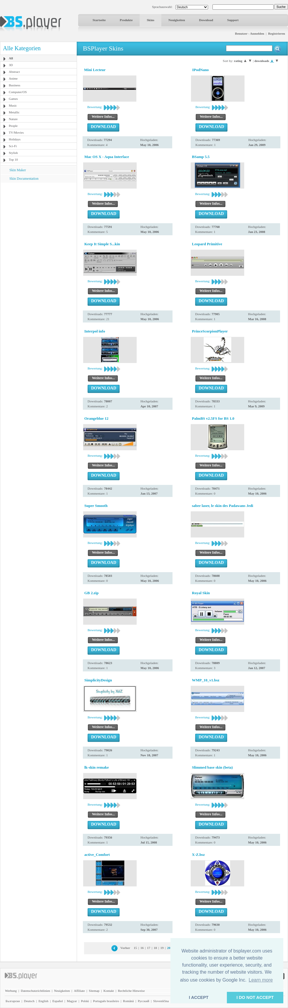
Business (14, 85)
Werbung (11, 990)
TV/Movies (16, 132)
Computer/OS (18, 92)
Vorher (125, 948)
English (43, 1001)
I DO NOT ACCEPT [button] (255, 997)
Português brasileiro (106, 1001)
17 (148, 948)
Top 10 (13, 159)
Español (57, 1001)
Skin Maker (17, 170)
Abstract (14, 71)
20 (168, 948)
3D (11, 65)
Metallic (14, 112)
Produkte (126, 20)
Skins (150, 20)
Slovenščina (161, 1001)
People (13, 125)
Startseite (99, 20)
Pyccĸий (143, 1001)
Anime (13, 78)
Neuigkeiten (176, 20)
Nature (13, 119)
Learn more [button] (261, 979)
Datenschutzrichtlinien (35, 990)
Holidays (15, 139)
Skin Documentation (23, 179)
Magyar (72, 1001)
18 (155, 948)
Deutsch (29, 1001)
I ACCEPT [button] (199, 997)
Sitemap (94, 990)
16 (142, 948)
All (11, 58)
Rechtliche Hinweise (131, 990)
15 (135, 948)
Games (13, 98)
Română (128, 1001)
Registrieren (276, 33)
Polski (85, 1001)
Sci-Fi (13, 146)
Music (13, 105)
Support (233, 20)
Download (206, 20)
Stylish (13, 152)
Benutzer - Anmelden (249, 33)
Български (13, 1001)
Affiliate (79, 990)
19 (162, 948)
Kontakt (108, 990)
